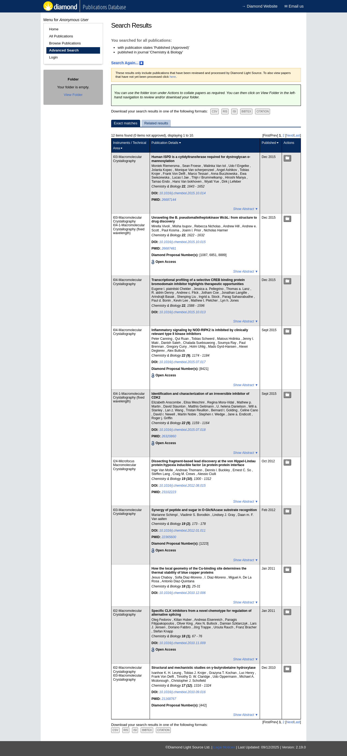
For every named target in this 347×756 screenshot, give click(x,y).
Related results (156, 123)
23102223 (169, 492)
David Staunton (174, 406)
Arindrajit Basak (163, 297)
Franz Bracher (246, 627)
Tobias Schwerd (203, 339)
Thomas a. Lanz (238, 289)
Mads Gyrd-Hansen (222, 346)
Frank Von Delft (174, 174)
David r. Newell (164, 414)
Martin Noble (187, 414)
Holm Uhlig (197, 346)
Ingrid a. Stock (209, 297)
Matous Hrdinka (229, 339)
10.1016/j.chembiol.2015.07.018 (182, 430)
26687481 (169, 248)
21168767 (169, 699)
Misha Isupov (182, 226)
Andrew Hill (231, 226)
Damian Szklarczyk (234, 623)
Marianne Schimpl (165, 515)
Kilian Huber (183, 620)
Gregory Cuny (177, 346)
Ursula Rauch (224, 627)
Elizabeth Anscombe (167, 402)
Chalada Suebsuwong (199, 343)
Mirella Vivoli (161, 226)
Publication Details (165, 143)
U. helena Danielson (231, 406)
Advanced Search (64, 50)
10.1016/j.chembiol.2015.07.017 (182, 362)
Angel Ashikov (227, 170)
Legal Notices (224, 747)
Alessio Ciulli (207, 474)
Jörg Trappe (203, 627)
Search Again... (125, 63)
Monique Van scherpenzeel (195, 170)
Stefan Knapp (163, 631)
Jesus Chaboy (162, 577)
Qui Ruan (182, 339)
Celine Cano (249, 410)
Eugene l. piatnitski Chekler (172, 289)
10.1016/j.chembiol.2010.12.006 (182, 593)
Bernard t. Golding (225, 410)
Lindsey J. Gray (224, 515)
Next (289, 135)
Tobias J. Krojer (195, 673)
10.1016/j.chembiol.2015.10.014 (182, 193)
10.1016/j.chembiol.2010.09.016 (182, 692)
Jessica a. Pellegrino (209, 289)
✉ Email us (294, 6)
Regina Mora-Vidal (221, 402)
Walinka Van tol (215, 166)
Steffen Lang (161, 474)
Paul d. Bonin (162, 300)
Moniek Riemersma (166, 166)
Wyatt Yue (212, 181)
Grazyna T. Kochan (223, 673)
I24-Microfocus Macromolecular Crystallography (124, 465)
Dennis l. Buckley (218, 470)
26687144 (169, 200)
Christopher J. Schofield (188, 681)
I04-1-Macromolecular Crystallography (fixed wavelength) (129, 229)
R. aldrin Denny (163, 293)
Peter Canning (162, 339)
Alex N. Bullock (206, 623)
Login (53, 57)
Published (269, 143)
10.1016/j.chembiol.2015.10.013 (182, 312)
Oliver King (185, 623)
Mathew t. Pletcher (205, 300)
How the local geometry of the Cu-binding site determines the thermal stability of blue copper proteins (199, 570)
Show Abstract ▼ (245, 209)
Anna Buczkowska (224, 174)
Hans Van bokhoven (187, 181)
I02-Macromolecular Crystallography (127, 612)
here (173, 76)
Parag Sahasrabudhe (238, 297)
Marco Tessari (198, 174)
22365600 (169, 537)
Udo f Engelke (239, 166)
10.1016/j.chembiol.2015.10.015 (182, 242)
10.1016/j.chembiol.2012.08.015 (182, 485)
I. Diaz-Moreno (215, 577)
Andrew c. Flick (188, 293)
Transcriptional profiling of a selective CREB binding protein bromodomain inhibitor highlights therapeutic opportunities (198, 282)
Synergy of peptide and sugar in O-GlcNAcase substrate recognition (204, 510)
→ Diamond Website (260, 6)
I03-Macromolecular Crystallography (127, 159)
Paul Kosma (171, 230)
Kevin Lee (181, 300)
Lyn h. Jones (229, 300)
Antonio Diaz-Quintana (178, 581)
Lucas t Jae (181, 177)
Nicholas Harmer (216, 230)
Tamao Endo (161, 181)
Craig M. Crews (184, 474)
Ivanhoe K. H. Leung (167, 673)
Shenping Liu (187, 297)
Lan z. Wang (174, 410)
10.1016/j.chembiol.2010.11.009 (182, 643)
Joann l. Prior (192, 230)
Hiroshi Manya (236, 177)
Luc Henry (247, 673)
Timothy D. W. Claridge (193, 677)
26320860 (169, 436)
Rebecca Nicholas (207, 226)
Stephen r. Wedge (212, 414)
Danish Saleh (171, 343)
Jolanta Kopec (162, 170)
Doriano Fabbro (180, 627)
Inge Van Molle (163, 470)
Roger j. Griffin (162, 418)
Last (297, 135)
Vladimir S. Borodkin (195, 515)
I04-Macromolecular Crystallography (127, 282)
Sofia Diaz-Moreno (189, 577)
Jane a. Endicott (239, 414)
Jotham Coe (210, 293)
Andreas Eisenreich (208, 620)
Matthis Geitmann (201, 406)
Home (54, 29)
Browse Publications (65, 43)
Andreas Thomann (189, 470)
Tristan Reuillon (197, 410)
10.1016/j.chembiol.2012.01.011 (182, 530)
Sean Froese (192, 166)
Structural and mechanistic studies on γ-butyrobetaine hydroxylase (204, 668)
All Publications (61, 36)
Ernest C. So (242, 470)
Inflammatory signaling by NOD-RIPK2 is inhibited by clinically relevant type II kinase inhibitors (200, 332)
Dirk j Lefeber (231, 181)
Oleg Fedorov (162, 620)
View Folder (73, 95)
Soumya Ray (227, 343)
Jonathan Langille (234, 293)
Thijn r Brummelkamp (207, 177)
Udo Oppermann (225, 677)
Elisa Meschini (194, 402)
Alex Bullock (176, 351)
